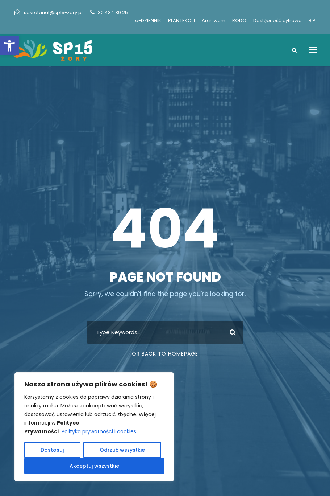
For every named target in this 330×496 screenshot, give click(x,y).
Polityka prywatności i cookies (99, 431)
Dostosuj (52, 450)
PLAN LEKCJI (181, 20)
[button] (9, 45)
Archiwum (213, 20)
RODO (239, 20)
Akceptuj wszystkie (94, 466)
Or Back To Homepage (165, 353)
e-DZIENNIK (148, 20)
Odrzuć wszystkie (122, 450)
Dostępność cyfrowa (277, 20)
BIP (312, 20)
